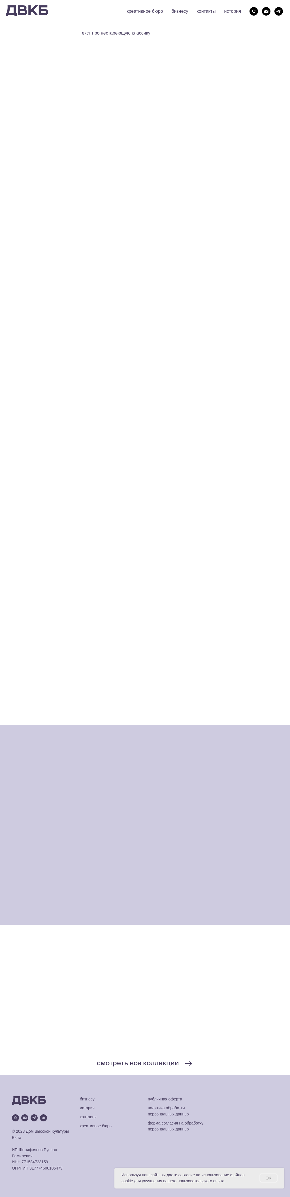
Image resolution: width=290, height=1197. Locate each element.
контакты (206, 11)
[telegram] (278, 11)
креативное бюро (145, 11)
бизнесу (179, 11)
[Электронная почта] (266, 11)
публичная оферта (165, 1099)
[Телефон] (254, 11)
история (232, 11)
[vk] (43, 1117)
